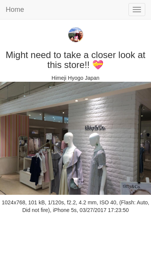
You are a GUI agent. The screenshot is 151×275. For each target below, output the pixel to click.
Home (15, 9)
